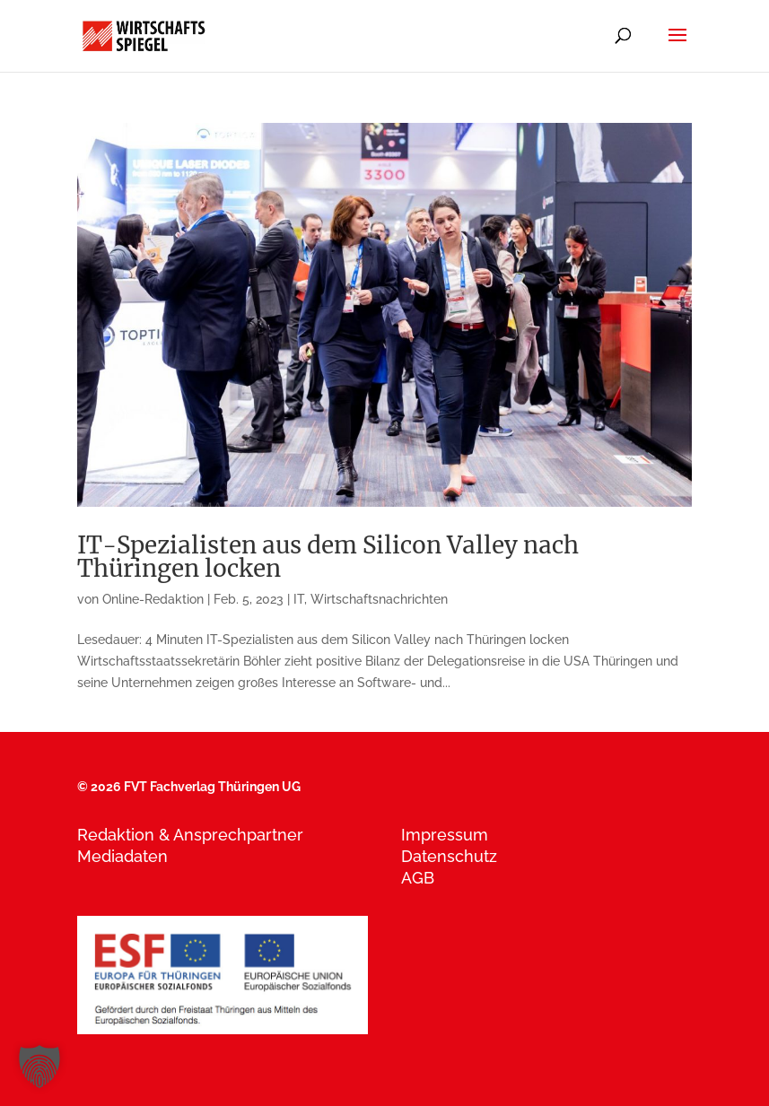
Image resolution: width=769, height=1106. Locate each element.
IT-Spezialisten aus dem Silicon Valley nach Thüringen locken (328, 556)
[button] (39, 1066)
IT (298, 599)
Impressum (444, 834)
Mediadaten (122, 856)
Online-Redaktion (153, 599)
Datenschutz (449, 856)
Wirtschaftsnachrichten (379, 599)
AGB (417, 877)
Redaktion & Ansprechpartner (190, 834)
